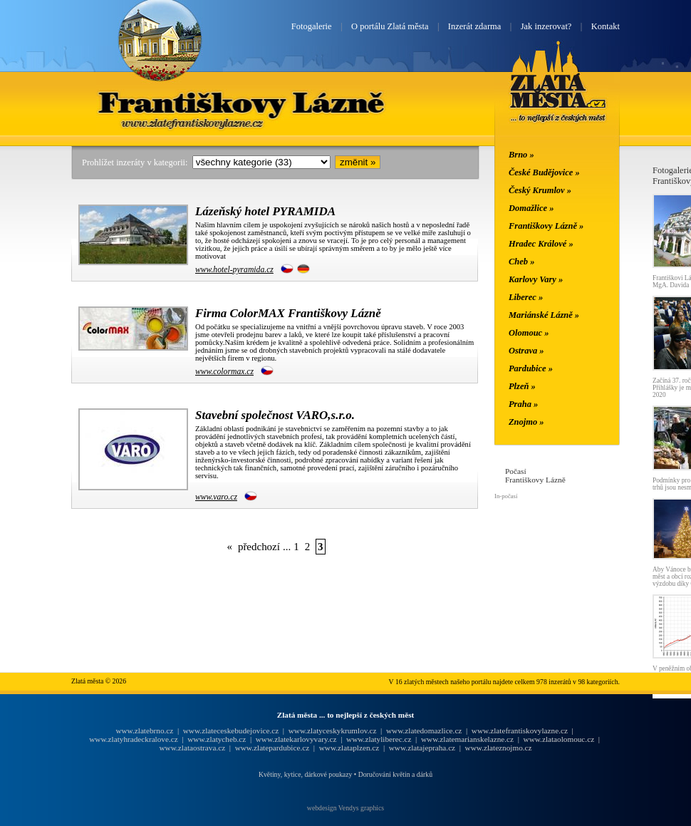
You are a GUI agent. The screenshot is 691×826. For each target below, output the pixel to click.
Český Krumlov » (540, 190)
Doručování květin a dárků (395, 774)
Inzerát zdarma (474, 26)
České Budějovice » (544, 172)
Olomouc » (529, 333)
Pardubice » (531, 368)
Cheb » (521, 262)
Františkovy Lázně (243, 102)
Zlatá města (558, 98)
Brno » (521, 155)
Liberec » (526, 297)
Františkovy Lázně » (546, 226)
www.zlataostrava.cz (192, 747)
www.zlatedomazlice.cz (424, 730)
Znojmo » (526, 422)
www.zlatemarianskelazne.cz (467, 739)
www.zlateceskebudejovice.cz (231, 730)
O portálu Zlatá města (389, 26)
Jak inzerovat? (546, 26)
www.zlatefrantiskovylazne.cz (520, 730)
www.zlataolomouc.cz (559, 739)
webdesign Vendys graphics (345, 808)
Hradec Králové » (541, 244)
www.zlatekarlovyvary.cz (296, 739)
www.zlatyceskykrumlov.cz (333, 730)
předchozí (259, 546)
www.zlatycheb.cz (216, 739)
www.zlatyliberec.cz (378, 739)
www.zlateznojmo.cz (498, 747)
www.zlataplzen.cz (349, 747)
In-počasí (505, 496)
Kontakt (605, 26)
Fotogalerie (311, 26)
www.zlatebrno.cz (144, 730)
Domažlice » (531, 208)
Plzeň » (522, 386)
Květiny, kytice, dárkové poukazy (305, 774)
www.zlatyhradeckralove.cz (133, 739)
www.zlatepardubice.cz (272, 747)
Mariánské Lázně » (544, 315)
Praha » (523, 404)
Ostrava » (526, 351)
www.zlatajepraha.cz (422, 747)
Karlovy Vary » (536, 279)
